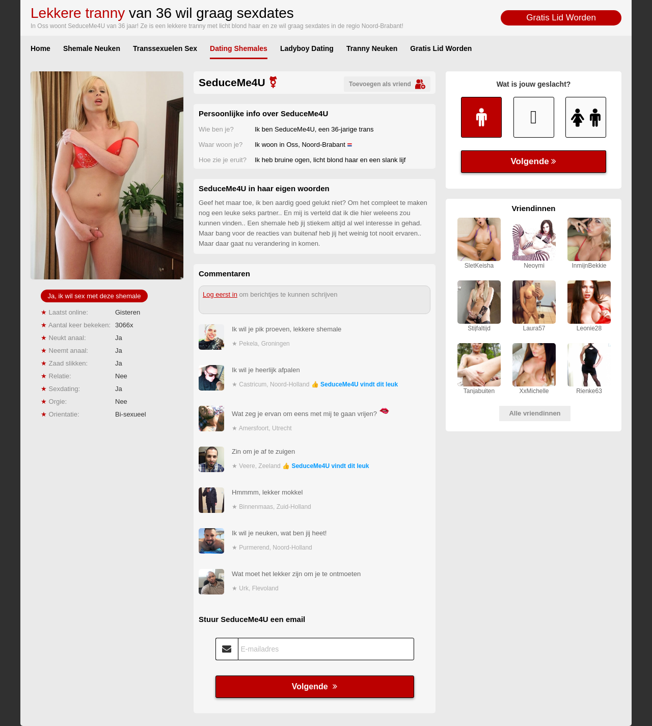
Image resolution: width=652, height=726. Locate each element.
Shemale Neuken (91, 48)
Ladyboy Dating (307, 48)
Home (40, 48)
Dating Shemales (238, 48)
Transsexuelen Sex (165, 48)
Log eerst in (220, 294)
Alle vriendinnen (534, 413)
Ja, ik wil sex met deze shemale (94, 296)
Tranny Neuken (371, 48)
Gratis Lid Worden (561, 17)
